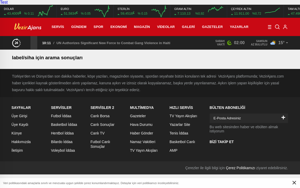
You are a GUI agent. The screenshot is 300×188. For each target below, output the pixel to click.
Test (4, 2)
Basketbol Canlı (182, 142)
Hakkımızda (21, 142)
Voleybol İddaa (63, 150)
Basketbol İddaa (64, 124)
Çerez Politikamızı (240, 168)
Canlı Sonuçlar (103, 124)
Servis (58, 27)
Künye (16, 133)
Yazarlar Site (180, 124)
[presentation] (27, 42)
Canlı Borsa (100, 116)
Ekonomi (118, 27)
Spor (98, 27)
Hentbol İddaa (62, 133)
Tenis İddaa (179, 133)
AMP (173, 150)
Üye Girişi (19, 116)
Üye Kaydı (19, 124)
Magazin (142, 27)
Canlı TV (98, 133)
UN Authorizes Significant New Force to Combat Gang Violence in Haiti (113, 43)
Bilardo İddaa (62, 142)
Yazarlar (239, 27)
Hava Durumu (141, 124)
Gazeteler (212, 27)
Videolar (166, 27)
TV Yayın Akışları (144, 150)
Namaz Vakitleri (142, 142)
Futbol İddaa (61, 116)
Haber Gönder (141, 133)
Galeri (188, 27)
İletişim (17, 150)
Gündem (78, 27)
